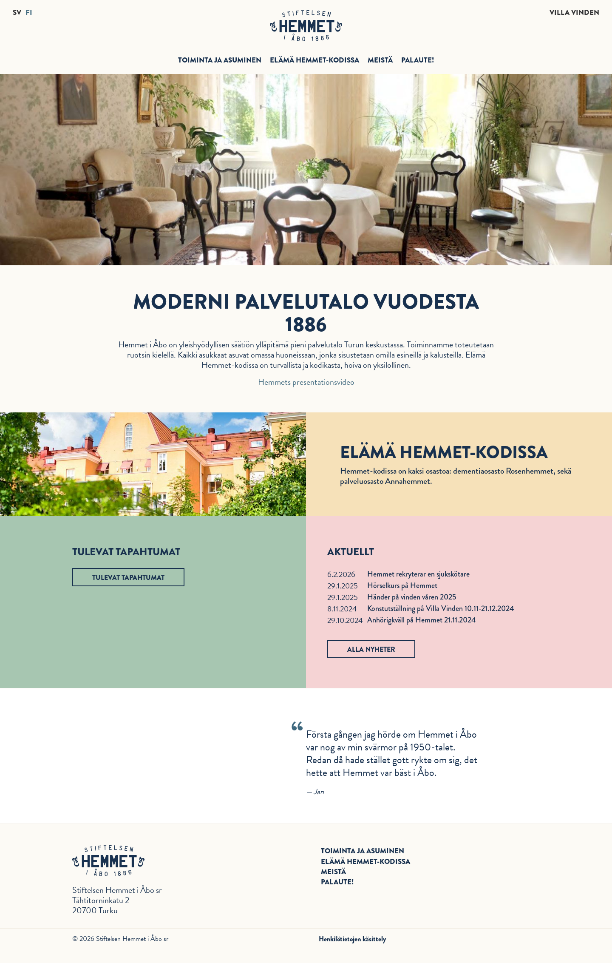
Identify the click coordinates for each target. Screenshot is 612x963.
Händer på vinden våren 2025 (411, 596)
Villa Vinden (574, 12)
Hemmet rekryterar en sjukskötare (418, 574)
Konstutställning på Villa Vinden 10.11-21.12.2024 (440, 608)
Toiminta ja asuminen (219, 60)
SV (17, 12)
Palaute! (417, 60)
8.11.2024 (342, 608)
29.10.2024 (345, 620)
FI (29, 12)
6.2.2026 (341, 574)
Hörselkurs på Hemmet (402, 585)
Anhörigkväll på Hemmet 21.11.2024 (421, 619)
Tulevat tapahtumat (128, 577)
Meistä (380, 60)
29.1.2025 (342, 585)
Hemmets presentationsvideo (306, 381)
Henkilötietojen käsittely (352, 939)
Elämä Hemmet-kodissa (314, 60)
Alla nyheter (371, 649)
